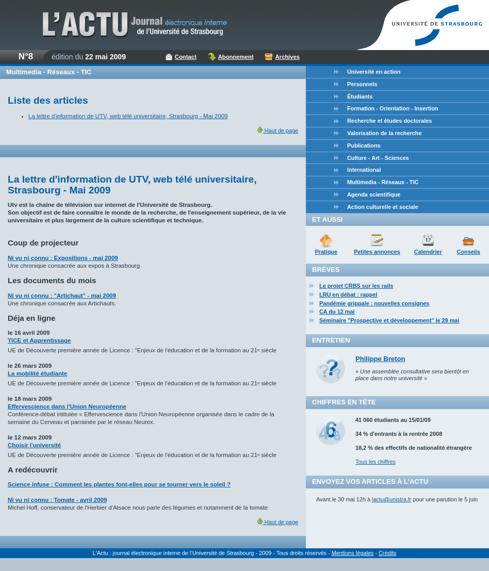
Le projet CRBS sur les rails (356, 286)
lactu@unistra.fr (391, 499)
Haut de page (277, 130)
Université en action (373, 72)
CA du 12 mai (337, 311)
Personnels (362, 84)
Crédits (387, 553)
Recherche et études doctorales (389, 121)
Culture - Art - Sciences (378, 158)
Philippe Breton (380, 359)
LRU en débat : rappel (348, 294)
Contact (186, 57)
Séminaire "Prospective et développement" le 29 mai (389, 320)
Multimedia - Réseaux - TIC (382, 182)
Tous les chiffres (375, 462)
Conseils (468, 252)
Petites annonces (377, 252)
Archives (287, 57)
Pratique (326, 252)
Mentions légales (353, 553)
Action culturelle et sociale (382, 207)
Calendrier (428, 252)
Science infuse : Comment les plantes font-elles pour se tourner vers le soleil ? (119, 484)
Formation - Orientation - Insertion (392, 108)
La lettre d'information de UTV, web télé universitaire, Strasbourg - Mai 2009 (127, 116)
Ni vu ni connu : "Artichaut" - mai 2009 (62, 295)
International (364, 170)
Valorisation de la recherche (384, 133)
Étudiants (360, 96)
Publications (364, 145)
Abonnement (236, 57)
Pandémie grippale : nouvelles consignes (374, 303)
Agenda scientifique (373, 194)
